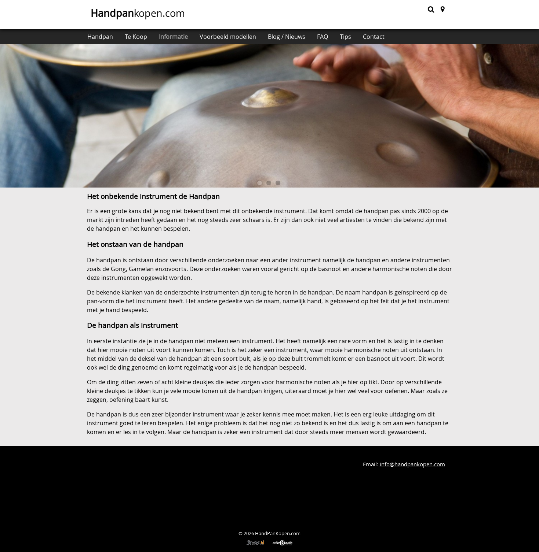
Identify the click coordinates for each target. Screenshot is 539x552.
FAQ (322, 37)
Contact (374, 37)
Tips (345, 37)
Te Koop (136, 37)
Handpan (100, 37)
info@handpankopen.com (412, 464)
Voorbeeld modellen (228, 37)
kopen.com (137, 13)
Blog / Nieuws (286, 37)
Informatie (173, 37)
